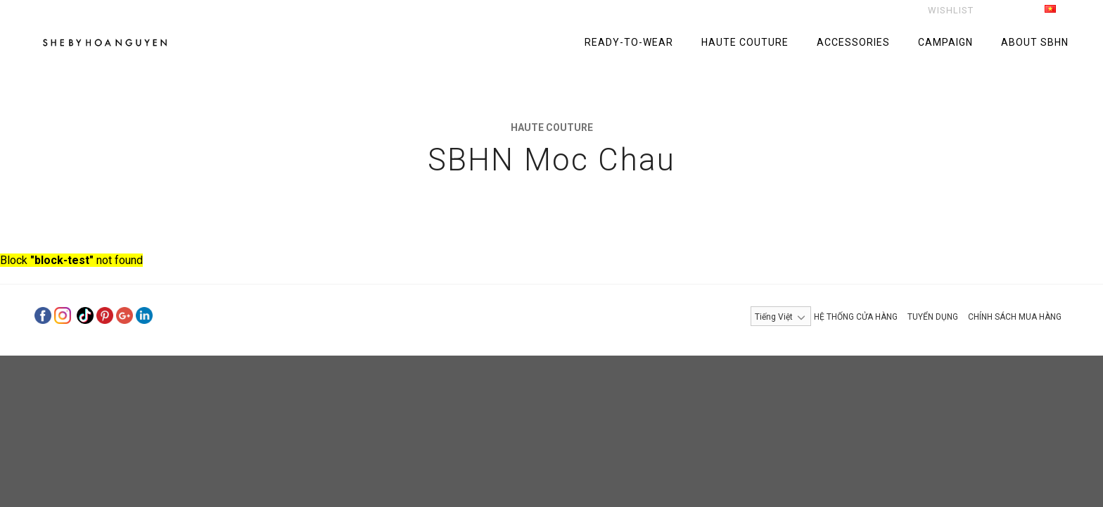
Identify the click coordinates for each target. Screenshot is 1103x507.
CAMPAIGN (945, 42)
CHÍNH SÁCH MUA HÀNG (1014, 317)
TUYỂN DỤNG (932, 317)
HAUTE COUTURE (745, 42)
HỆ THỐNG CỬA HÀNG (856, 317)
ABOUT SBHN (1035, 42)
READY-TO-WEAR (629, 42)
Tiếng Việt (1035, 11)
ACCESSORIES (853, 42)
